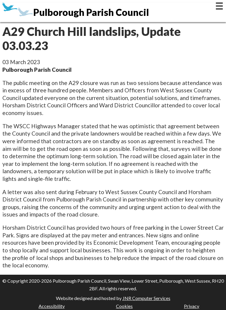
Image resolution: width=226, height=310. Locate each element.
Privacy (191, 306)
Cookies (124, 306)
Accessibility (52, 306)
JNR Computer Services (146, 298)
